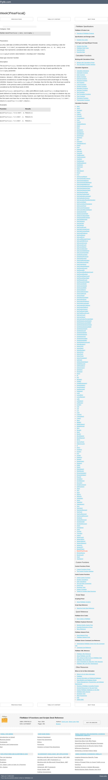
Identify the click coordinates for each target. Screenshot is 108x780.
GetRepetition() (81, 365)
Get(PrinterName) (81, 264)
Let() (78, 406)
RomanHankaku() (81, 473)
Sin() (78, 490)
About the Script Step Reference (85, 608)
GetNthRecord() (81, 364)
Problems (3, 762)
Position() (79, 449)
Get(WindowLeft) (81, 330)
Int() (78, 377)
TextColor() (80, 508)
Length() (79, 404)
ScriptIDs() (80, 479)
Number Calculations (82, 579)
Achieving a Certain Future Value (86, 750)
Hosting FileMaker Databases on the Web (88, 690)
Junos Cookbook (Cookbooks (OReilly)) (88, 754)
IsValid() (79, 381)
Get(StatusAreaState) (82, 297)
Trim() (78, 529)
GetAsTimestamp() (82, 358)
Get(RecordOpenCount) (83, 276)
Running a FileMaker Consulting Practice (88, 686)
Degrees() (79, 137)
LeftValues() (80, 401)
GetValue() (80, 369)
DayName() (80, 130)
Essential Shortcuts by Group (84, 627)
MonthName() (80, 436)
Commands (3, 742)
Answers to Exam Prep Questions (48, 747)
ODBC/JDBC (80, 699)
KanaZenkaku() (81, 387)
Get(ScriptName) (81, 289)
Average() (79, 110)
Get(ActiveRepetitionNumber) (85, 186)
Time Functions (81, 96)
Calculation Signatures (83, 71)
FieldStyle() (80, 165)
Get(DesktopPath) (81, 212)
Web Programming (82, 695)
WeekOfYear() (80, 549)
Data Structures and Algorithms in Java (14, 754)
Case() (78, 112)
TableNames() (80, 504)
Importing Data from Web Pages (85, 741)
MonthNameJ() (81, 438)
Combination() (80, 118)
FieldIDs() (79, 159)
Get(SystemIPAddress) (83, 301)
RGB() (78, 465)
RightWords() (80, 471)
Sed (1, 747)
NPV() (78, 440)
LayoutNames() (81, 397)
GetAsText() (80, 354)
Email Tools (80, 585)
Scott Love (65, 721)
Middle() (79, 422)
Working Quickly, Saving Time (85, 625)
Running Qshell (5, 739)
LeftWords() (80, 403)
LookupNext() (80, 416)
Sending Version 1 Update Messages (87, 767)
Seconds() (79, 483)
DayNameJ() (80, 132)
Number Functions (82, 86)
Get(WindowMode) (82, 332)
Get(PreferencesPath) (83, 262)
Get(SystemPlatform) (82, 307)
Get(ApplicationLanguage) (84, 196)
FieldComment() (81, 157)
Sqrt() (78, 492)
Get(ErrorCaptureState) (83, 215)
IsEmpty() (79, 379)
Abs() (78, 106)
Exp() (78, 147)
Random (79, 459)
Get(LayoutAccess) (82, 243)
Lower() (79, 418)
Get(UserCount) (81, 315)
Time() (78, 525)
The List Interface (6, 757)
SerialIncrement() (81, 484)
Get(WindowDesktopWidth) (84, 327)
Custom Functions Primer (83, 569)
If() (77, 375)
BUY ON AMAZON (91, 722)
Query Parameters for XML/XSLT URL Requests (90, 661)
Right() (78, 467)
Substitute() (80, 498)
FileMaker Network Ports (83, 637)
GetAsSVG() (80, 352)
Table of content (54, 19)
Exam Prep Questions (44, 739)
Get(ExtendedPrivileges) (83, 217)
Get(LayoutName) (81, 247)
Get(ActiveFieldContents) (83, 178)
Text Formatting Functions (84, 94)
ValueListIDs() (80, 539)
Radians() (79, 457)
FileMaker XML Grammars (84, 659)
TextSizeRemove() (82, 520)
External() (79, 151)
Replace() (79, 463)
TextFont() (79, 512)
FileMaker (79, 676)
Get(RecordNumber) (82, 274)
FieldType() (80, 167)
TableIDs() (79, 502)
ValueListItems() (81, 541)
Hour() (78, 373)
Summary (3, 759)
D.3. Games (4, 767)
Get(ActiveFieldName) (83, 180)
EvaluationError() (81, 143)
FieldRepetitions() (81, 163)
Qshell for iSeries (7, 734)
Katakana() (80, 391)
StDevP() (79, 496)
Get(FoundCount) (81, 227)
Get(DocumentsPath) (82, 213)
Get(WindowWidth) (82, 340)
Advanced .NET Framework (46, 767)
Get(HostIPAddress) (82, 233)
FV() (78, 174)
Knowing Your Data (82, 46)
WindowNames (81, 553)
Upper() (79, 535)
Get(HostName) (81, 235)
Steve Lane (72, 721)
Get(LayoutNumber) (82, 248)
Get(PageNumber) (82, 258)
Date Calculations (81, 581)
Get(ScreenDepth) (82, 284)
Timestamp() (80, 527)
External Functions (82, 78)
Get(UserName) (81, 317)
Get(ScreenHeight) (82, 286)
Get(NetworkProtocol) (82, 256)
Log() (78, 412)
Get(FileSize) (80, 225)
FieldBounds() (80, 155)
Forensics (40, 744)
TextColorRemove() (82, 510)
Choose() (79, 116)
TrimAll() (79, 531)
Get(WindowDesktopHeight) (84, 325)
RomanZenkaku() (81, 475)
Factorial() (79, 153)
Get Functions (80, 82)
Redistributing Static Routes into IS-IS (88, 769)
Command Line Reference (84, 647)
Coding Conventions (44, 772)
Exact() (79, 145)
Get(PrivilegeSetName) (83, 266)
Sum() (78, 500)
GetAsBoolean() (81, 344)
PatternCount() (81, 444)
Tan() (78, 506)
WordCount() (80, 555)
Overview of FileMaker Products (85, 33)
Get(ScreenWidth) (81, 288)
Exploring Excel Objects (83, 738)
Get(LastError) (81, 237)
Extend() (79, 149)
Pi (77, 445)
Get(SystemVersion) (82, 309)
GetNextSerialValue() (82, 362)
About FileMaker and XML (84, 656)
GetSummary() (81, 368)
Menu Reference (81, 629)
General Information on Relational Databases (89, 678)
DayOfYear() (80, 135)
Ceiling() (79, 114)
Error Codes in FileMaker (83, 619)
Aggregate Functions (82, 72)
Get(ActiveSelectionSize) (83, 188)
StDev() (79, 494)
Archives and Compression (9, 744)
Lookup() (79, 414)
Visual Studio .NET (43, 769)
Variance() (79, 545)
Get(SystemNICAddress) (83, 305)
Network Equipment (44, 737)
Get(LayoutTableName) (83, 250)
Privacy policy (103, 776)
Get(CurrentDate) (81, 202)
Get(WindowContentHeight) (84, 321)
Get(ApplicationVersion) (83, 198)
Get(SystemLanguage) (83, 303)
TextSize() (79, 518)
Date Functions (81, 75)
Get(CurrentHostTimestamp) (84, 204)
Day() (78, 128)
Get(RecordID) (81, 270)
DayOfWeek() (80, 133)
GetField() (79, 360)
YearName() (80, 559)
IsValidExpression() (82, 383)
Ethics (39, 742)
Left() (78, 399)
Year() (78, 557)
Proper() (79, 451)
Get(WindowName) (82, 334)
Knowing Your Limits (82, 40)
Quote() (79, 455)
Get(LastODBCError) (82, 241)
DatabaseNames (81, 124)
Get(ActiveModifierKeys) (83, 184)
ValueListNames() (81, 543)
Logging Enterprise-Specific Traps (86, 757)
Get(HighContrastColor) (83, 229)
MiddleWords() (81, 426)
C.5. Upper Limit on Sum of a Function (13, 764)
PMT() (78, 447)
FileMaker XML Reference (84, 654)
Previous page (16, 19)
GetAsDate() (80, 348)
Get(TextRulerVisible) (82, 311)
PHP (78, 697)
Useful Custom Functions (83, 577)
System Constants (82, 589)
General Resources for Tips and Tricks (87, 688)
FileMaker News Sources (83, 691)
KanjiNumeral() (81, 389)
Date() (78, 126)
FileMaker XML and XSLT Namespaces (87, 663)
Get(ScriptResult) (81, 293)
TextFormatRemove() (82, 516)
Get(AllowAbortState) (82, 192)
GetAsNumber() (81, 350)
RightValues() (80, 469)
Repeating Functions (82, 88)
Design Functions (81, 76)
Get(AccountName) (82, 176)
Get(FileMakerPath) (82, 219)
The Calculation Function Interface (86, 64)
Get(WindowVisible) (82, 338)
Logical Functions (81, 84)
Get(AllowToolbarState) (83, 194)
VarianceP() (80, 547)
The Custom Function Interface (85, 571)
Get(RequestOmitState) (83, 282)
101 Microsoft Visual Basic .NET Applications (53, 754)
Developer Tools (81, 587)
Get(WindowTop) (81, 336)
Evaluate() (79, 141)
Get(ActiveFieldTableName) (84, 182)
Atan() (78, 108)
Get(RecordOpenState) (83, 278)
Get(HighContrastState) (83, 231)
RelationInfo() (80, 461)
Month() (79, 434)
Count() (79, 122)
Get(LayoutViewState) (83, 252)
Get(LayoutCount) (81, 245)
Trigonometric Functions (83, 100)
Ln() (78, 410)
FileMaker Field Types (83, 48)
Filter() (78, 169)
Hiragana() (80, 371)
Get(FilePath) (80, 223)
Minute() (79, 430)
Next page (91, 19)
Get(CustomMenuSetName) (84, 209)
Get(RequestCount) (82, 280)
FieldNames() (80, 161)
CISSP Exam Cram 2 (44, 734)
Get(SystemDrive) (81, 299)
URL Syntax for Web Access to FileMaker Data (89, 658)
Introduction (79, 759)
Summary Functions (82, 90)
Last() (78, 393)
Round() (79, 477)
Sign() (78, 488)
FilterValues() (80, 171)
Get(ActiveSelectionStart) (83, 190)
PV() (78, 453)
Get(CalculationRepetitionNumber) (86, 200)
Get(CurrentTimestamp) (83, 208)
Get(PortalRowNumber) (83, 260)
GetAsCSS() (80, 346)
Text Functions (81, 92)
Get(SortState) (81, 295)
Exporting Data (81, 52)
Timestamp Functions (82, 98)
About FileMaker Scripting (84, 602)
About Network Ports (82, 635)
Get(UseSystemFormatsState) (85, 319)
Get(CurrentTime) (81, 206)
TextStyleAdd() (81, 521)
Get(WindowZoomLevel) (83, 342)
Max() (78, 420)
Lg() (78, 408)
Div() (78, 139)
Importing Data (81, 50)
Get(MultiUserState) (82, 254)
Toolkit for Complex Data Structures (86, 591)
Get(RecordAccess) (82, 268)
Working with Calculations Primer (86, 62)
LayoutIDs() (80, 395)
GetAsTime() (80, 356)
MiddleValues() (81, 424)
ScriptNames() (81, 481)
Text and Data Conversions (84, 583)
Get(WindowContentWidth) (84, 323)
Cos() (78, 120)
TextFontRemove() (82, 514)
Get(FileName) (81, 221)
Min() (78, 428)
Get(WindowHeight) (82, 328)
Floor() (78, 172)
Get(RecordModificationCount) (85, 272)
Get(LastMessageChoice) (84, 239)
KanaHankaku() (81, 385)
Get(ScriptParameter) (82, 291)
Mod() (78, 432)
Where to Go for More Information (86, 674)
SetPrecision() (80, 486)
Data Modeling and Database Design (87, 680)
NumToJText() (80, 442)
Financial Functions (82, 80)
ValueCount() (80, 537)
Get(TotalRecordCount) (83, 313)
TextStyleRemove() (82, 524)
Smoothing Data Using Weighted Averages (89, 743)
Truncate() (79, 533)
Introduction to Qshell (7, 737)
